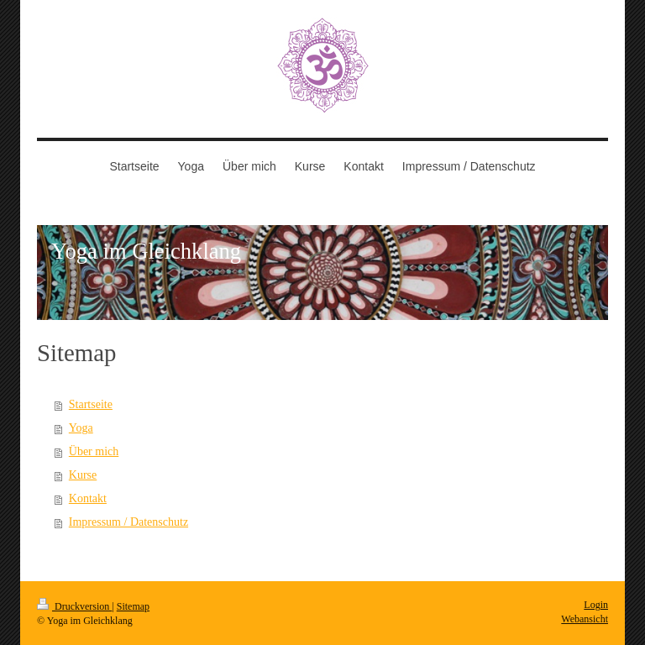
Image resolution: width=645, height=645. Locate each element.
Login (596, 605)
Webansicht (584, 619)
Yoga (81, 428)
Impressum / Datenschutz (128, 522)
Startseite (91, 404)
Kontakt (88, 498)
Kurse (83, 475)
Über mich (93, 451)
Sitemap (133, 606)
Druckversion (74, 606)
